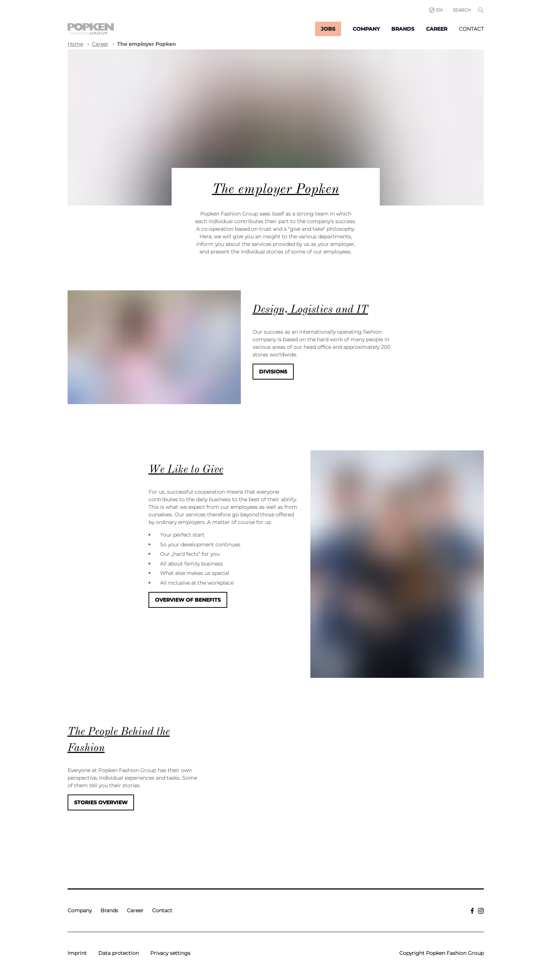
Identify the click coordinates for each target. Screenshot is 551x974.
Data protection (118, 953)
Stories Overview (101, 802)
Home (75, 44)
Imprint (77, 953)
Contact (471, 29)
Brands (402, 29)
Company (366, 29)
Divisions (273, 371)
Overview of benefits (188, 600)
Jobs (328, 29)
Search (462, 10)
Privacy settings (170, 953)
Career (436, 29)
